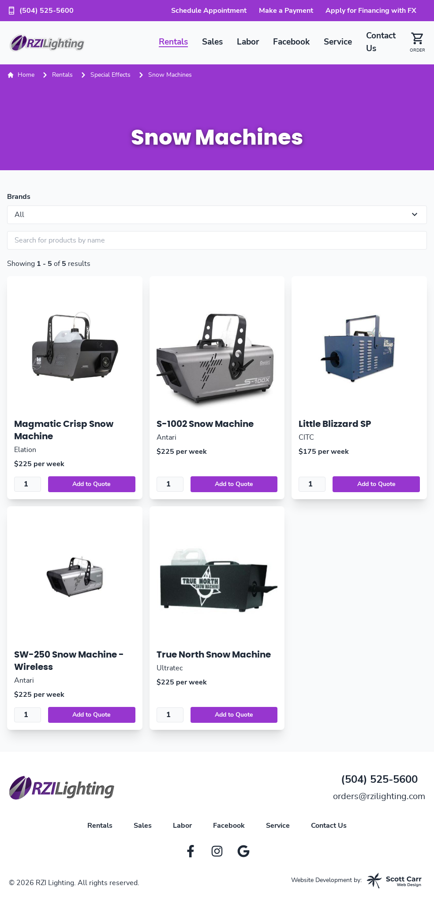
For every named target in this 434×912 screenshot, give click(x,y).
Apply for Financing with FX (371, 10)
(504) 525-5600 (40, 10)
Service (338, 42)
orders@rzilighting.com (379, 796)
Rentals (173, 42)
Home (20, 74)
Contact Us (329, 825)
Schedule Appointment (209, 10)
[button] (414, 42)
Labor (248, 42)
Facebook (291, 42)
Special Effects (110, 75)
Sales (212, 42)
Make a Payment (286, 10)
